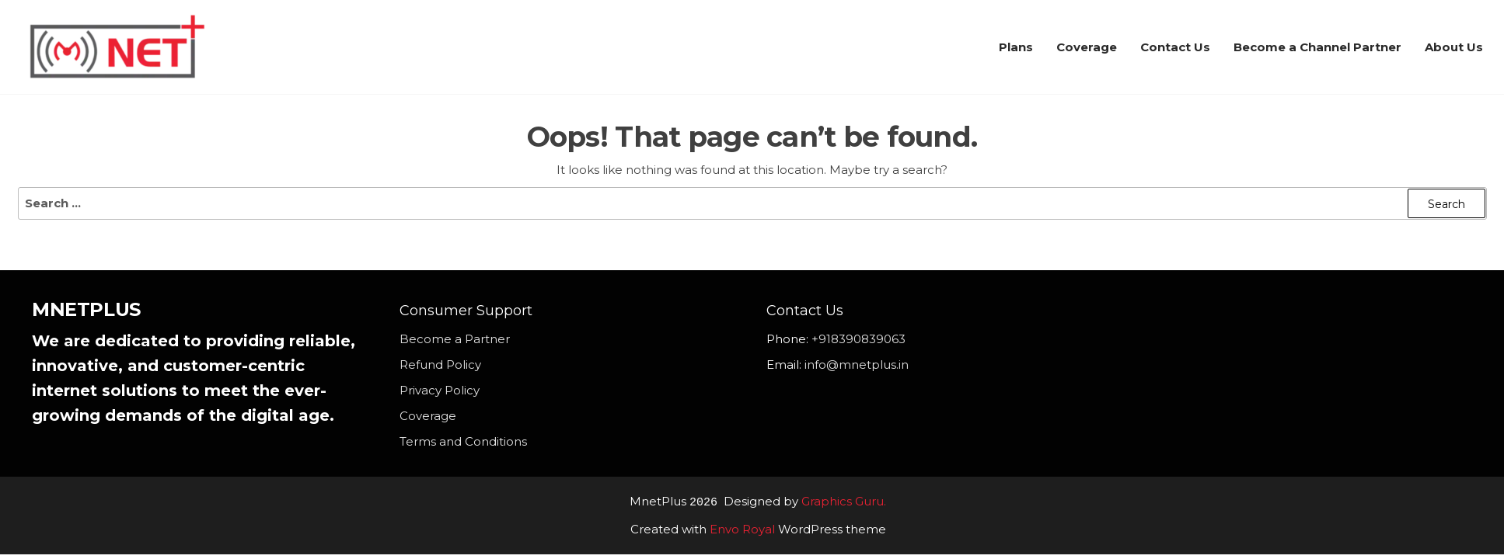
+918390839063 (858, 339)
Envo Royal (742, 528)
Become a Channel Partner (1317, 47)
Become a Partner (455, 339)
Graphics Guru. (843, 502)
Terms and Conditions (463, 441)
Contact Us (1175, 47)
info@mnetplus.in (856, 364)
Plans (1016, 47)
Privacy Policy (440, 390)
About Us (1454, 47)
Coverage (1086, 47)
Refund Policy (440, 364)
